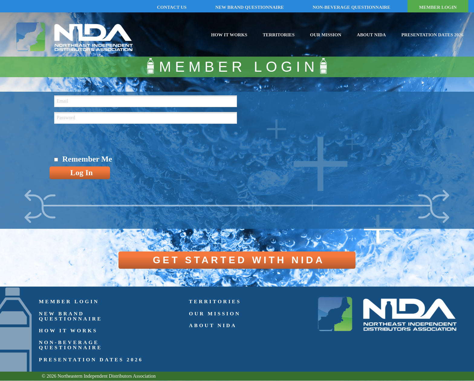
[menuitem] (229, 34)
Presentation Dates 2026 (432, 34)
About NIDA (371, 34)
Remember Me (87, 159)
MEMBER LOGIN (437, 7)
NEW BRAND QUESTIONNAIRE (249, 7)
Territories (278, 34)
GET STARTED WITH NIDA (239, 260)
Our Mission (325, 34)
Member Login (69, 301)
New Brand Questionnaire (70, 316)
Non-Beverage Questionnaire (70, 345)
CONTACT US (172, 7)
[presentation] (100, 140)
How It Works (229, 34)
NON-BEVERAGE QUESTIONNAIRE (351, 7)
